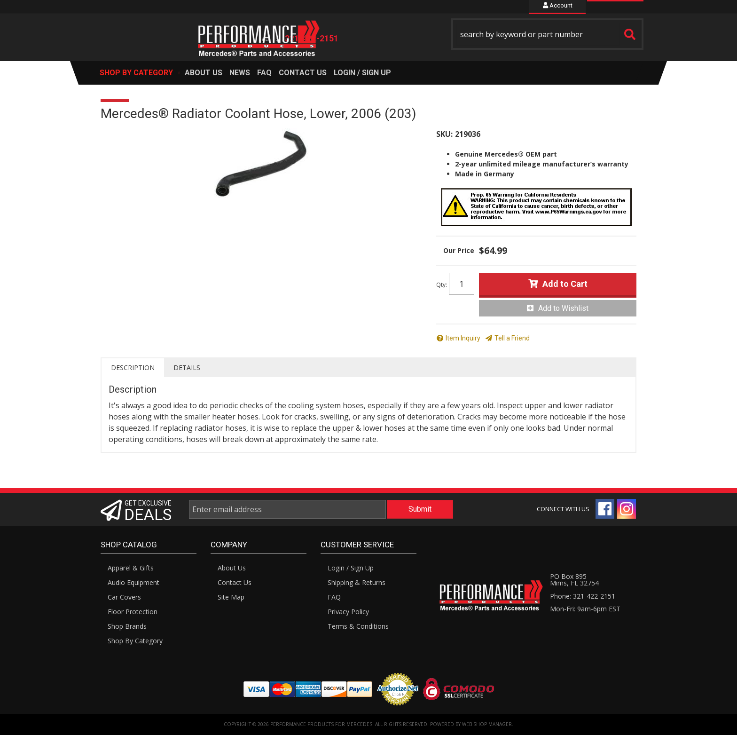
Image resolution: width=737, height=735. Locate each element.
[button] (547, 34)
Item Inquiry (463, 338)
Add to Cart (565, 284)
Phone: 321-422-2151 (582, 596)
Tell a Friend (512, 338)
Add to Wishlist (563, 308)
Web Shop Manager (487, 724)
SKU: (444, 134)
